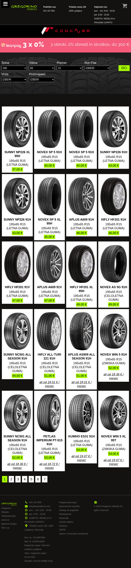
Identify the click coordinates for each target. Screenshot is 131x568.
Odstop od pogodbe (68, 510)
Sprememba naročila (69, 506)
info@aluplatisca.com (39, 506)
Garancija (64, 518)
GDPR (62, 529)
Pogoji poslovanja (67, 502)
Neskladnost (65, 514)
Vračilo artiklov (66, 522)
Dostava (63, 526)
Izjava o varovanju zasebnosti (73, 533)
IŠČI (124, 68)
